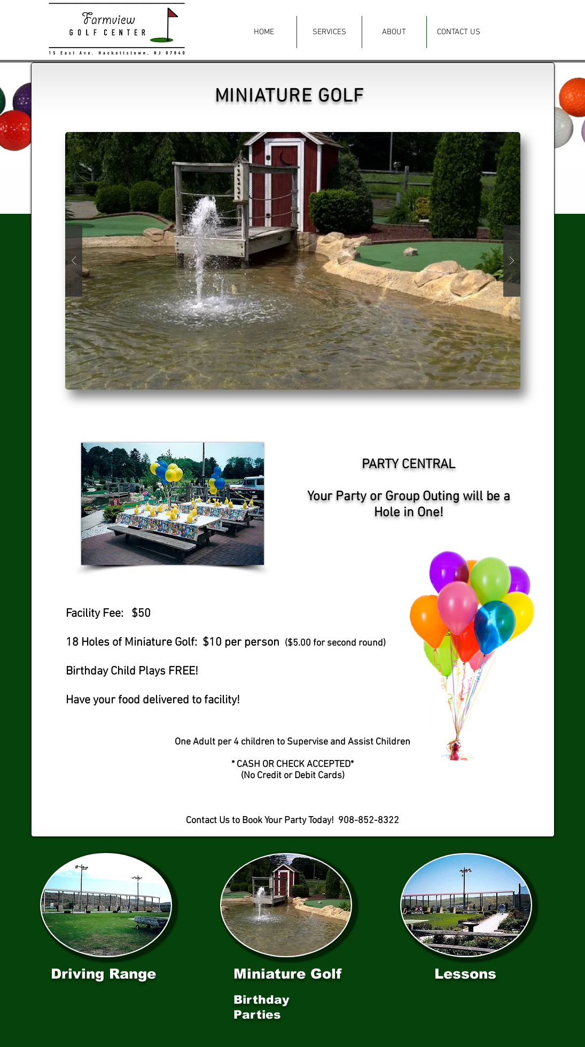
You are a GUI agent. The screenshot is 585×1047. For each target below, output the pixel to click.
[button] (329, 32)
